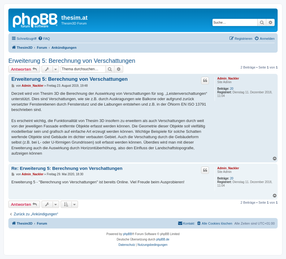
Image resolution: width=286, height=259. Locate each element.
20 (231, 88)
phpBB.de (162, 239)
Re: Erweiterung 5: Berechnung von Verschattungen (67, 168)
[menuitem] (44, 38)
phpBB (127, 234)
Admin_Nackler (228, 78)
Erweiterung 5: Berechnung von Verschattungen (71, 60)
